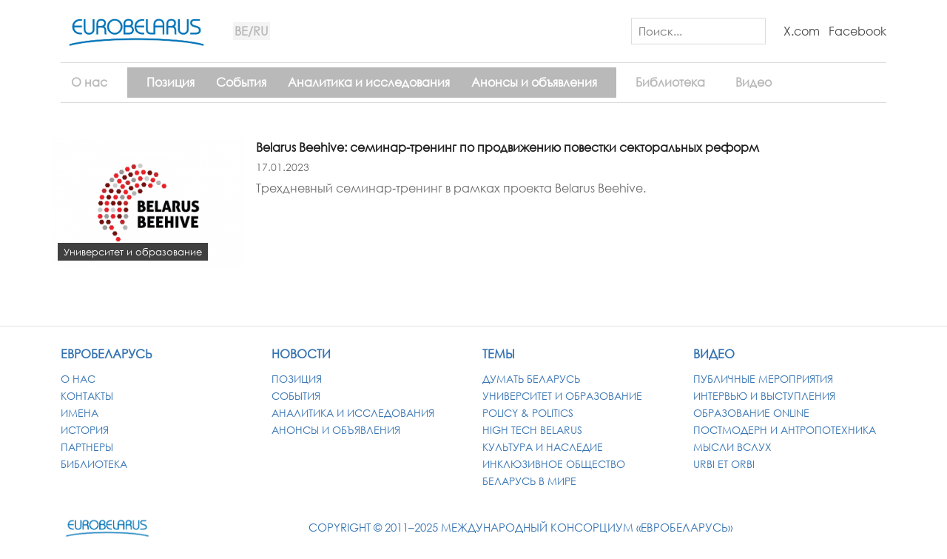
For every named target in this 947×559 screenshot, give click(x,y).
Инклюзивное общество (553, 464)
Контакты (87, 395)
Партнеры (87, 447)
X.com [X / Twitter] (801, 31)
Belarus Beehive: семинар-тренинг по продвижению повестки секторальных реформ (507, 147)
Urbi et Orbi (724, 464)
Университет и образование (562, 395)
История (85, 430)
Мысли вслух (732, 447)
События (241, 82)
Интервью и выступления (764, 395)
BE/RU (251, 31)
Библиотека (670, 82)
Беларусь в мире (529, 481)
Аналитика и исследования (369, 82)
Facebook (857, 31)
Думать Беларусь (531, 378)
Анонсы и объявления (534, 82)
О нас (89, 82)
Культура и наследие (542, 447)
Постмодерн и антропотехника (784, 430)
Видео (753, 82)
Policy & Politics (527, 412)
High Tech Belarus (532, 430)
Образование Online (751, 412)
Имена (79, 412)
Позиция (170, 82)
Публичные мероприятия (763, 378)
